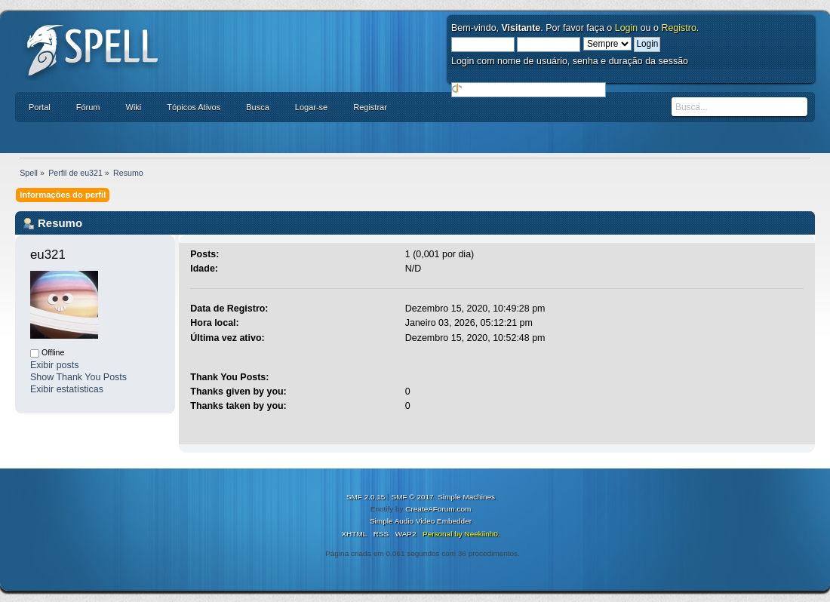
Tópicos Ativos (193, 107)
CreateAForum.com (438, 509)
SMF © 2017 (413, 497)
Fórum (88, 107)
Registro (678, 28)
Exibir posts (54, 365)
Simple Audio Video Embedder (421, 521)
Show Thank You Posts (78, 377)
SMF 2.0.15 (366, 497)
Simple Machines (466, 497)
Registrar (370, 107)
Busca (257, 107)
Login (626, 28)
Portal (40, 107)
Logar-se (311, 107)
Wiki (134, 107)
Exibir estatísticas (66, 389)
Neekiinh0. (482, 534)
